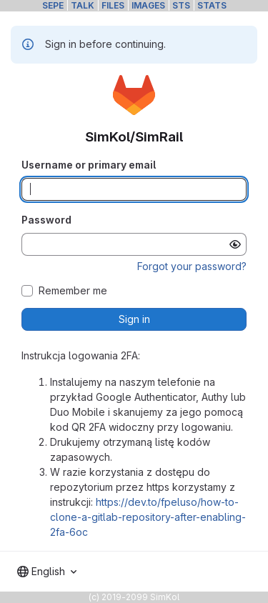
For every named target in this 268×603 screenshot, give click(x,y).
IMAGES (148, 5)
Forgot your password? (192, 266)
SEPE (53, 5)
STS (181, 5)
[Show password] (235, 244)
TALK (82, 5)
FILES (112, 5)
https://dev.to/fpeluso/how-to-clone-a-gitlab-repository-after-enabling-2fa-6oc (148, 517)
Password (46, 220)
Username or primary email (88, 165)
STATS (212, 5)
